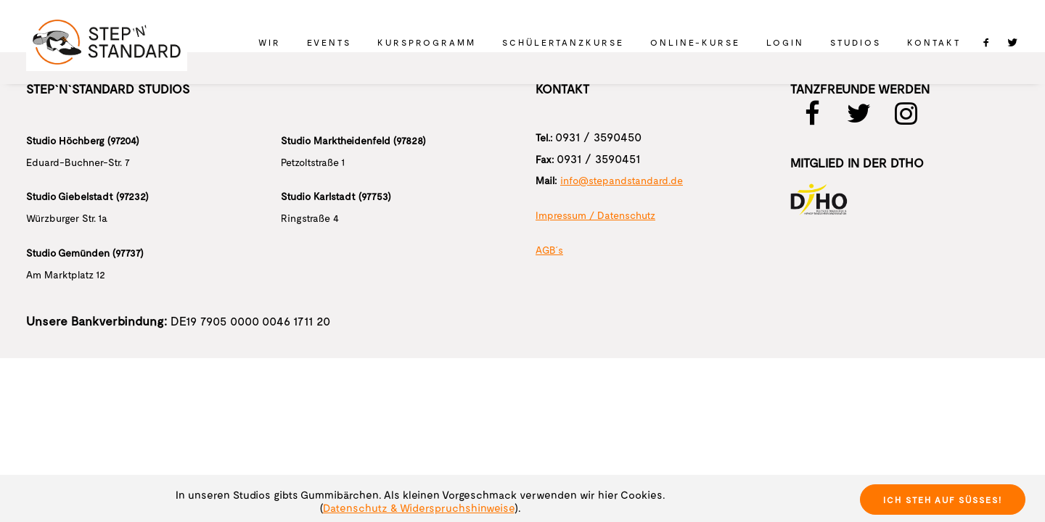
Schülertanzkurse (563, 42)
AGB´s (549, 250)
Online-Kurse (695, 42)
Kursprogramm (426, 42)
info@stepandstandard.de (621, 180)
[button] (989, 42)
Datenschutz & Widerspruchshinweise (419, 507)
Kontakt (934, 42)
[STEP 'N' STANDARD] (106, 42)
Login (785, 42)
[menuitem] (269, 42)
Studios (855, 42)
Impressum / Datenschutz (595, 215)
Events (329, 42)
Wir (269, 42)
